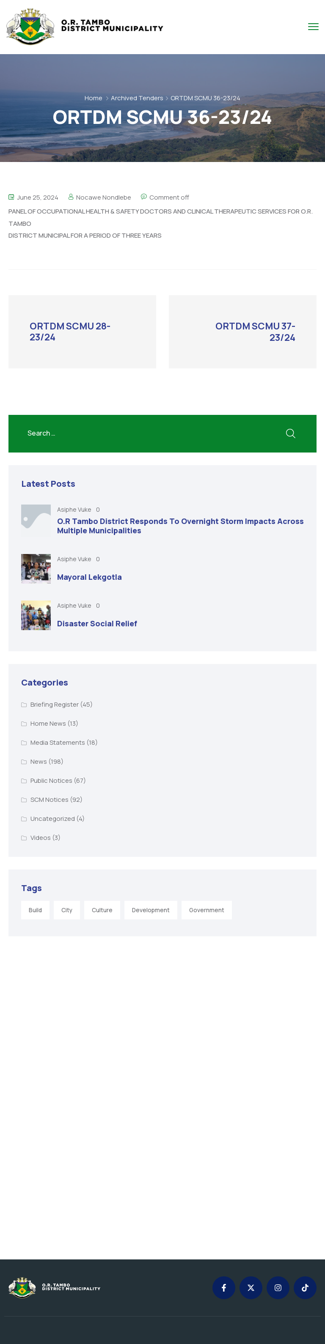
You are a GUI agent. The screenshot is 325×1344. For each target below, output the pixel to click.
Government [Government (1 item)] (206, 909)
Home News (48, 723)
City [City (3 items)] (66, 909)
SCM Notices (49, 799)
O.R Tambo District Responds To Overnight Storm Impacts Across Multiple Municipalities (180, 525)
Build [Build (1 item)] (35, 909)
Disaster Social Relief (97, 623)
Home (93, 97)
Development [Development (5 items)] (151, 909)
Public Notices (51, 780)
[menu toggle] (313, 26)
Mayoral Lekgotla (89, 576)
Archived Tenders (137, 97)
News (38, 761)
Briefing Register (54, 703)
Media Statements (57, 742)
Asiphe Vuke (75, 509)
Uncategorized (52, 818)
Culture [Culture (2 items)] (102, 909)
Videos (40, 837)
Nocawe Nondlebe (103, 197)
